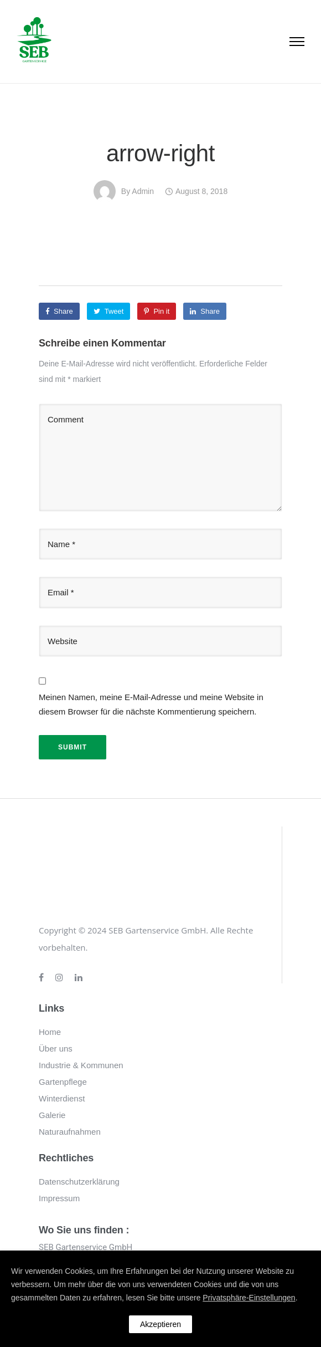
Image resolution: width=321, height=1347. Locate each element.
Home (50, 1032)
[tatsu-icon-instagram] (60, 978)
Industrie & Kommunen (81, 1065)
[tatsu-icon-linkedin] (78, 978)
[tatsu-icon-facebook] (43, 978)
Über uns (56, 1048)
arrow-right (160, 153)
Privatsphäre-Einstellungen (249, 1297)
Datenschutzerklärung (79, 1181)
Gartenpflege (63, 1081)
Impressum (59, 1198)
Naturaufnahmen (70, 1131)
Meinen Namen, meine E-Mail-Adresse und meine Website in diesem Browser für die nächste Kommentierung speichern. (151, 704)
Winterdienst (62, 1098)
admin (143, 191)
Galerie (52, 1115)
